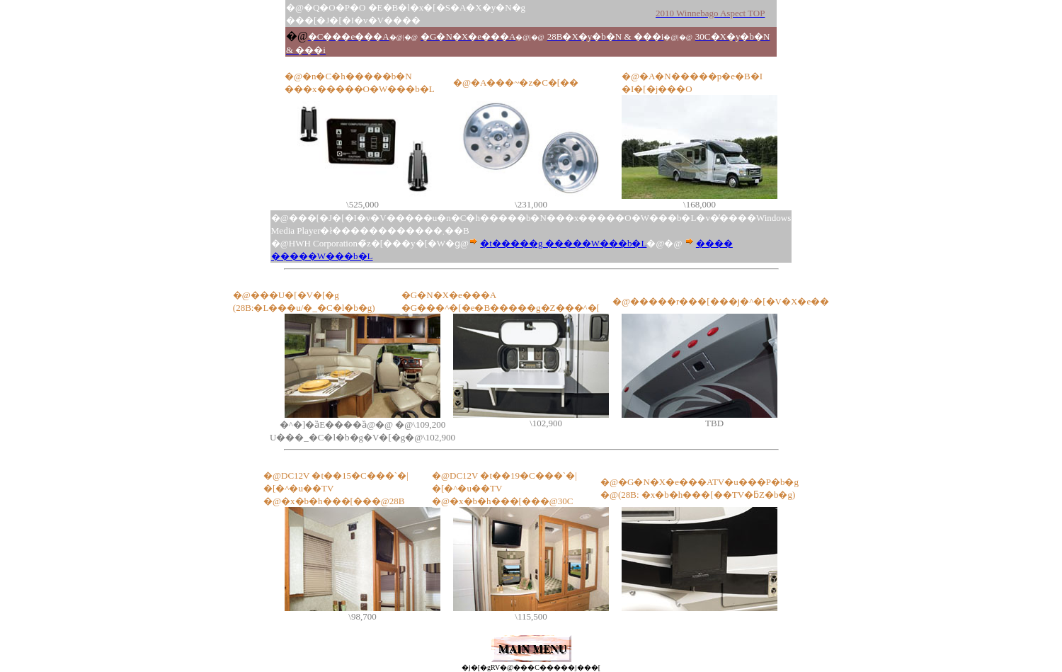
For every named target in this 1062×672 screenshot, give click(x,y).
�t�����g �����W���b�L (563, 243)
